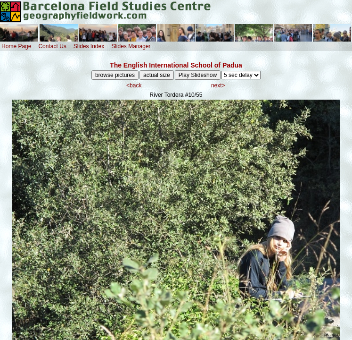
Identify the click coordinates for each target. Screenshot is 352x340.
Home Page (16, 46)
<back (133, 85)
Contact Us (52, 46)
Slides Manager (130, 46)
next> (218, 85)
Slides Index (89, 46)
